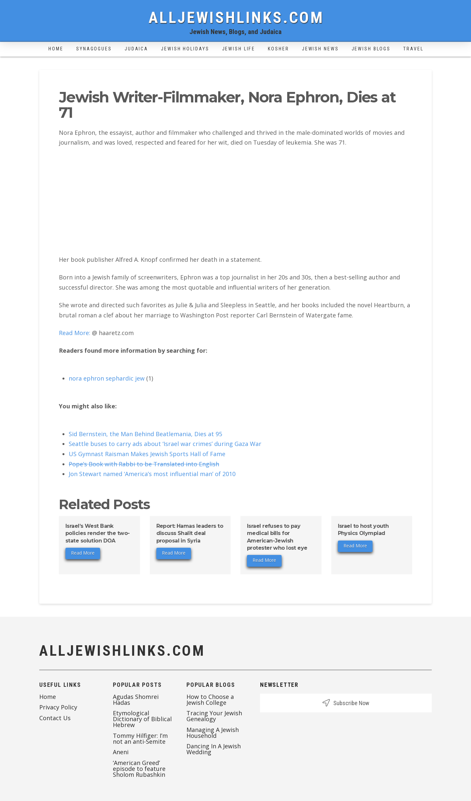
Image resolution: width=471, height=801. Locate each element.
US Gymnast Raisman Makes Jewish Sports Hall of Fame (147, 454)
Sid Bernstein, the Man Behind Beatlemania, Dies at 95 (145, 434)
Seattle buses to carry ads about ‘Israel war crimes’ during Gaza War (165, 444)
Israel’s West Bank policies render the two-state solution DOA (97, 533)
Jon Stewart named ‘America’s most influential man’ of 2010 (152, 474)
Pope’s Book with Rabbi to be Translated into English (144, 464)
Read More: (74, 333)
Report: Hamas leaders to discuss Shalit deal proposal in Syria (189, 533)
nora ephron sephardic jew (107, 378)
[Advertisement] (235, 201)
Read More (83, 553)
